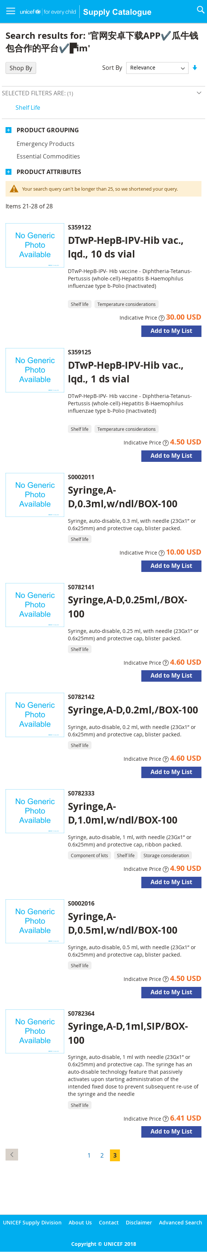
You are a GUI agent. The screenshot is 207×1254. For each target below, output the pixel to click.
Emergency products (46, 144)
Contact (109, 1222)
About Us (80, 1222)
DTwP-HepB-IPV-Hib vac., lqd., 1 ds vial (126, 371)
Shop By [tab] (21, 68)
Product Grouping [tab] (48, 130)
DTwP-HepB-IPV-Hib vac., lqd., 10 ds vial (126, 247)
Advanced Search (180, 1222)
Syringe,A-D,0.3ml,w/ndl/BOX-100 (122, 496)
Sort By (112, 67)
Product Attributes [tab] (49, 172)
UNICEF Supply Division (32, 1222)
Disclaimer (139, 1222)
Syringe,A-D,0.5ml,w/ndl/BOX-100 (122, 923)
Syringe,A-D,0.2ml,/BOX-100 (133, 709)
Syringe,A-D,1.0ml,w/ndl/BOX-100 (122, 813)
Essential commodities (48, 156)
